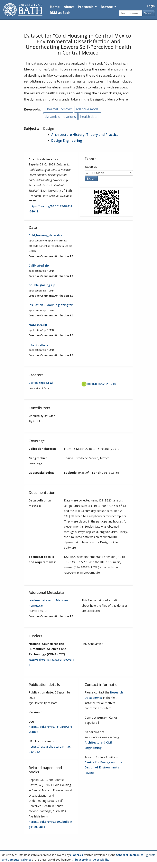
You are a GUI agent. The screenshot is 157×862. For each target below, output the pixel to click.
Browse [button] (107, 6)
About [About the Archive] (69, 6)
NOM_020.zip (38, 325)
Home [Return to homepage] (55, 6)
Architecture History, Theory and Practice (85, 134)
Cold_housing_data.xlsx (45, 235)
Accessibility (101, 859)
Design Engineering (66, 140)
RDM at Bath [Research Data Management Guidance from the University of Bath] (60, 12)
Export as (91, 167)
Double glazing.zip (42, 285)
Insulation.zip (38, 344)
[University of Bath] (23, 9)
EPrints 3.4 (76, 855)
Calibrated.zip (39, 265)
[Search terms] (130, 13)
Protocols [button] (86, 6)
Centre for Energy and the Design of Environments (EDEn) (103, 767)
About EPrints (82, 859)
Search (148, 13)
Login (151, 6)
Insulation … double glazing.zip (51, 305)
